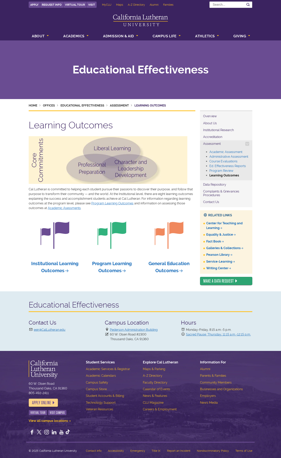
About (38, 36)
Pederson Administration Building (134, 330)
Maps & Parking (154, 369)
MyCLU (106, 4)
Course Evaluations (223, 161)
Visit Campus (57, 413)
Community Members (216, 382)
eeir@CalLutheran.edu (49, 330)
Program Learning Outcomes (112, 203)
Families (168, 4)
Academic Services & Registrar (108, 369)
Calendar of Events (156, 389)
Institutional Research (218, 130)
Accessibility (116, 450)
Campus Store (96, 389)
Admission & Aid (118, 36)
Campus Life (165, 36)
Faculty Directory (155, 382)
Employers (208, 396)
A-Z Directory (136, 4)
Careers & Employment (160, 409)
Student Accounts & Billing (105, 396)
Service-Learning (219, 261)
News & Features (155, 396)
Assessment (119, 105)
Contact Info (93, 450)
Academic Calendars (101, 375)
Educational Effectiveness (141, 69)
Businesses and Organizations (221, 389)
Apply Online (41, 402)
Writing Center (217, 268)
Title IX (156, 450)
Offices (49, 105)
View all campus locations (48, 421)
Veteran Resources (99, 409)
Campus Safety (97, 382)
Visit (91, 4)
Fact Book (213, 241)
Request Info (52, 4)
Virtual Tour (75, 4)
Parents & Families (213, 375)
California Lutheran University (140, 20)
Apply (34, 4)
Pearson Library (218, 255)
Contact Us (211, 202)
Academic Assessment (225, 152)
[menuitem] (40, 36)
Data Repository (214, 184)
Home (33, 105)
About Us (210, 123)
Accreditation (212, 137)
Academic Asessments (64, 208)
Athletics (205, 36)
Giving (239, 36)
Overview (210, 116)
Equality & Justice (219, 234)
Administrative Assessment (228, 156)
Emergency (137, 450)
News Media (209, 402)
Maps (119, 4)
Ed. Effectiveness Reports (227, 166)
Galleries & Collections (223, 248)
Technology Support (101, 402)
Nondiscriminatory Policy (213, 450)
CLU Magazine (153, 402)
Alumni (154, 4)
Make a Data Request (218, 281)
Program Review (221, 171)
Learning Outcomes (224, 175)
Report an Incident (178, 450)
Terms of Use (243, 450)
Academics (73, 36)
